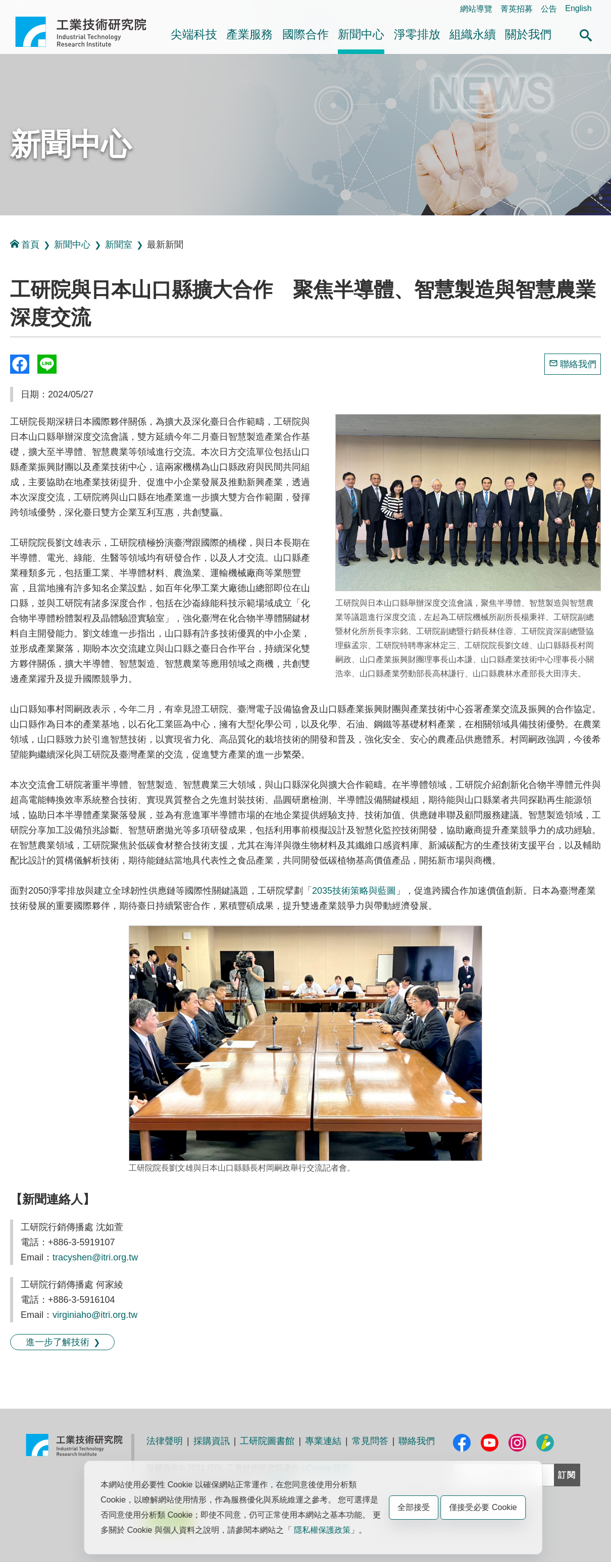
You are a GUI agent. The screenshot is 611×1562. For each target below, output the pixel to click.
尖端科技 (194, 34)
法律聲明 (164, 1441)
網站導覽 (476, 9)
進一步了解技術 (57, 1342)
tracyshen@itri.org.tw (95, 1257)
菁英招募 (516, 9)
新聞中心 (361, 34)
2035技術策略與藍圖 (354, 891)
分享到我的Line (47, 364)
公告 (549, 9)
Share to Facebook (19, 364)
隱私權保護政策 (322, 1530)
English (578, 8)
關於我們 (528, 34)
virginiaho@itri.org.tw (95, 1315)
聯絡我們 (578, 364)
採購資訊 (211, 1441)
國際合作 (305, 34)
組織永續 (472, 34)
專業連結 (323, 1441)
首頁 (24, 244)
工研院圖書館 (267, 1441)
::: (18, 8)
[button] (586, 34)
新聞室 (118, 245)
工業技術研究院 (88, 32)
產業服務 (249, 34)
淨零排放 (417, 34)
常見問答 (370, 1441)
